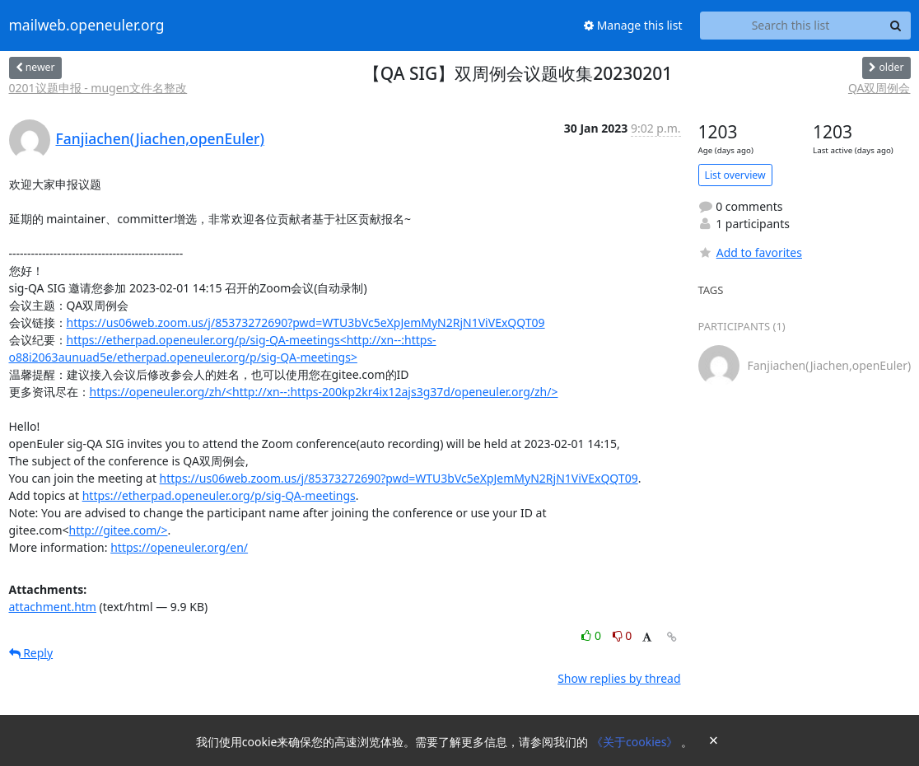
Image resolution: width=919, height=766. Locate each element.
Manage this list (633, 25)
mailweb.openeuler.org (87, 25)
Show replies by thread (618, 678)
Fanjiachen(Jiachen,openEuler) (160, 138)
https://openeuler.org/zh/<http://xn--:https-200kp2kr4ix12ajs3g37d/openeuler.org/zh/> (324, 391)
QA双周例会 (879, 88)
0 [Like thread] (592, 635)
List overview (735, 175)
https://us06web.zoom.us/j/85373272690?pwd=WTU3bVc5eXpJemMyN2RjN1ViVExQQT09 (306, 322)
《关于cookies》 (636, 742)
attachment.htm (52, 606)
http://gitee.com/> (118, 530)
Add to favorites (750, 252)
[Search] (896, 26)
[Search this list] (791, 26)
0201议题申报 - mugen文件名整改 (98, 88)
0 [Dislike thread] (622, 635)
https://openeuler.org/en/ (179, 547)
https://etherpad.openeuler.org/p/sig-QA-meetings (219, 495)
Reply (31, 653)
